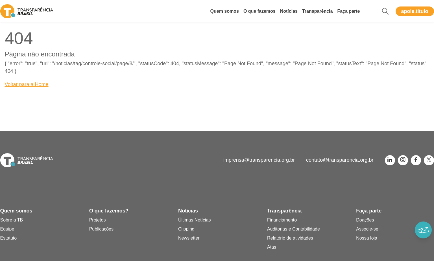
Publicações (101, 229)
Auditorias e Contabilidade (293, 229)
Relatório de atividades (290, 238)
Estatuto (8, 238)
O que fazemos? (108, 211)
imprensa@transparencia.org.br (259, 160)
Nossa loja (366, 238)
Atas (271, 247)
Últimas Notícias (194, 220)
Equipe (7, 229)
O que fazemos (259, 11)
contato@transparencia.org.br (339, 160)
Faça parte (348, 11)
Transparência (317, 11)
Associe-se (367, 229)
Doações (365, 220)
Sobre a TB (11, 220)
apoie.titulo (414, 11)
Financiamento (282, 220)
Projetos (97, 220)
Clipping (186, 229)
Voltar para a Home (27, 84)
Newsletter (189, 238)
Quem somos (224, 11)
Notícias (289, 11)
